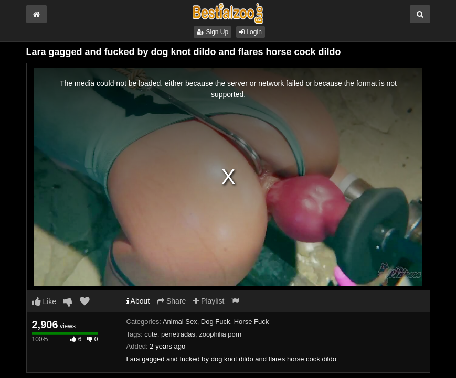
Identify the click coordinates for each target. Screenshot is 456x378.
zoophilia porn (220, 334)
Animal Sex (180, 322)
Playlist (208, 301)
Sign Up (212, 32)
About (138, 301)
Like (44, 301)
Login (250, 32)
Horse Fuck (251, 322)
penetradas (178, 334)
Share (171, 301)
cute (150, 334)
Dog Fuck (215, 322)
